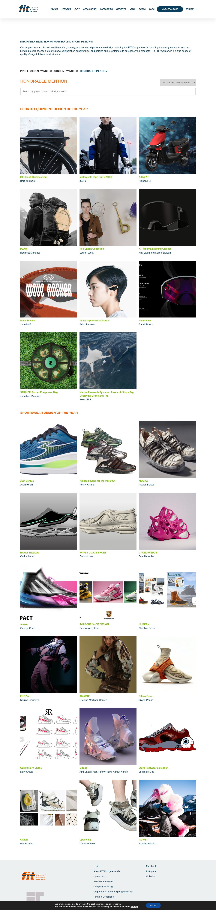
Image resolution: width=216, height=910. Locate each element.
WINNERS (66, 9)
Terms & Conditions (103, 896)
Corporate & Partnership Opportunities (113, 891)
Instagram (151, 870)
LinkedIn (150, 875)
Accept (153, 905)
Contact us (99, 875)
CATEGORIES (106, 9)
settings (134, 906)
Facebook (151, 865)
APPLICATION (89, 9)
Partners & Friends (103, 881)
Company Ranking (103, 886)
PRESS (142, 9)
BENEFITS (121, 9)
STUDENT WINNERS (64, 71)
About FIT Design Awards (107, 870)
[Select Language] (190, 9)
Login (96, 865)
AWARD (54, 9)
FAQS (151, 9)
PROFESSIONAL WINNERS (35, 71)
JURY (77, 9)
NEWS (132, 9)
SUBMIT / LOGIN (170, 9)
